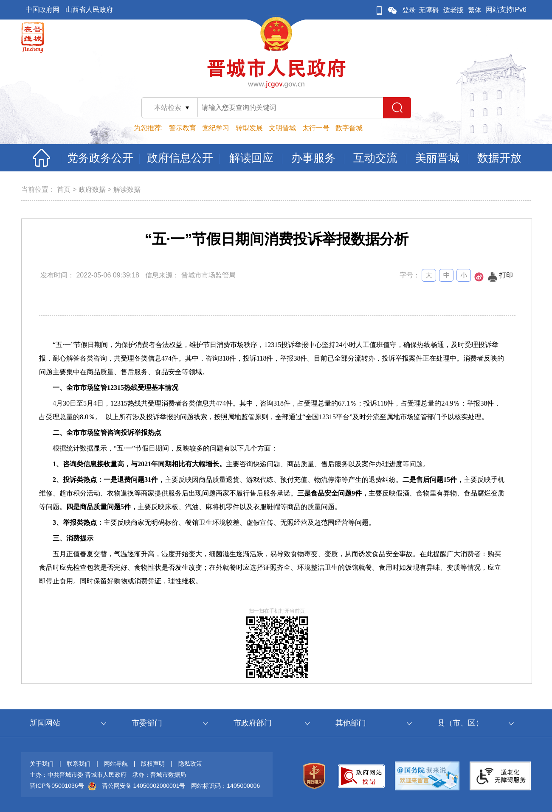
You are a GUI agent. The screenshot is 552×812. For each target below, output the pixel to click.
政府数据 (92, 189)
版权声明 (153, 763)
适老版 (453, 10)
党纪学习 (215, 128)
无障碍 (429, 10)
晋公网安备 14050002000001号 (144, 785)
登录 (409, 10)
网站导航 (116, 763)
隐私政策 (190, 763)
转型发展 (249, 128)
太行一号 (316, 128)
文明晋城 (282, 128)
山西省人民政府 (89, 9)
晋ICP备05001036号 (57, 785)
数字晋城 (349, 128)
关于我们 (42, 763)
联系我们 (78, 763)
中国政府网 (42, 9)
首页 (63, 189)
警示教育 (182, 128)
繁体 (475, 10)
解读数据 (127, 189)
